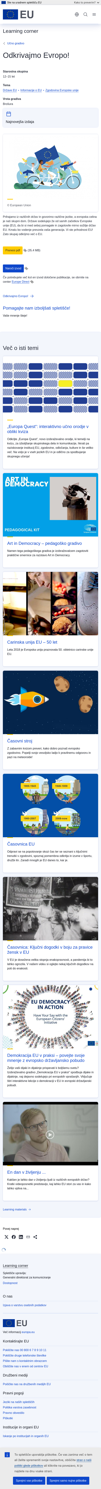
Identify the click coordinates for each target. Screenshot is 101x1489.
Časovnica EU (21, 844)
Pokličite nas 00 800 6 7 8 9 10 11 (24, 1350)
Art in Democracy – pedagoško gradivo (44, 543)
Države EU (10, 90)
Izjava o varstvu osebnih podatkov (24, 1305)
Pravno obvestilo (13, 1412)
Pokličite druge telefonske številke (24, 1355)
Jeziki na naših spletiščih (18, 1402)
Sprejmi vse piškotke (29, 1480)
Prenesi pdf (12, 250)
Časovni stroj (19, 740)
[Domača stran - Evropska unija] (18, 14)
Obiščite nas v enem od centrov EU (25, 1366)
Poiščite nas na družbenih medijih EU (27, 1384)
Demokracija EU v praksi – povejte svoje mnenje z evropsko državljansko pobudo (46, 1058)
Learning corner (15, 1266)
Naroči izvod (13, 268)
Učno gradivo (15, 43)
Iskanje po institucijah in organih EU (26, 1436)
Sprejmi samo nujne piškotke (68, 1480)
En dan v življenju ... (26, 1172)
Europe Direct (20, 281)
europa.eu (28, 1332)
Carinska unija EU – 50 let (32, 642)
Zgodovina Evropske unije (62, 90)
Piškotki (8, 1418)
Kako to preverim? (86, 2)
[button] (6, 1237)
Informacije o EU (31, 90)
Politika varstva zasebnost (19, 1407)
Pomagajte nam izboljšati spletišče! (36, 308)
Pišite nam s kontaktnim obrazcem (25, 1360)
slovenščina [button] (77, 14)
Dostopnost (10, 1283)
